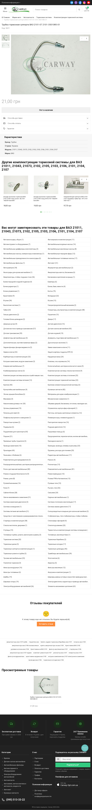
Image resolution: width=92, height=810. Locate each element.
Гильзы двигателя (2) (11, 314)
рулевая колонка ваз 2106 (20, 649)
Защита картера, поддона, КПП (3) (60, 352)
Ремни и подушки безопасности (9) (16, 474)
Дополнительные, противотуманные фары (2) (20, 343)
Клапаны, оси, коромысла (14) (59, 361)
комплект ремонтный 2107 (42, 653)
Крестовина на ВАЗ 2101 (39, 649)
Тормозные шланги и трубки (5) (14, 553)
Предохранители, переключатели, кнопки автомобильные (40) (69, 436)
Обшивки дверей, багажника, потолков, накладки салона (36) (69, 403)
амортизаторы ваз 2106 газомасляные (25, 645)
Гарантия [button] (46, 128)
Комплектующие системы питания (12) (17, 380)
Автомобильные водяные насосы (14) (62, 244)
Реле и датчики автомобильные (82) (16, 469)
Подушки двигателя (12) (57, 427)
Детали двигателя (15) (56, 324)
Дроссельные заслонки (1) (57, 343)
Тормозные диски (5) (11, 544)
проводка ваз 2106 (35, 660)
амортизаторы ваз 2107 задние (21, 653)
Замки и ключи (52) (10, 352)
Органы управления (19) (12, 408)
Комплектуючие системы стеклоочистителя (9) (65, 371)
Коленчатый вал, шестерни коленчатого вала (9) (66, 366)
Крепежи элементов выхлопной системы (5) (64, 385)
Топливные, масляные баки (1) (59, 535)
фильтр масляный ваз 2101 (58, 649)
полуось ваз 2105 (80, 642)
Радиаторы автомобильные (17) (60, 455)
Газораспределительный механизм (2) (62, 305)
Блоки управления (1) (11, 291)
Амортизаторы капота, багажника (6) (61, 272)
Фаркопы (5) (52, 563)
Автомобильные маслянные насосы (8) (62, 249)
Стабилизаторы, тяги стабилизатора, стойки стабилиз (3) (69, 516)
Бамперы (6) (52, 282)
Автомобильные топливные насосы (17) (62, 258)
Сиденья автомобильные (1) (58, 497)
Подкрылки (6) (8, 427)
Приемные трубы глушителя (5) (14, 441)
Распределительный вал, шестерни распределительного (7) (24, 464)
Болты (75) (52, 291)
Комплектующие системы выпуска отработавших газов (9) (24, 375)
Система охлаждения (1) (12, 507)
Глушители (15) (53, 314)
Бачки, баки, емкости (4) (56, 286)
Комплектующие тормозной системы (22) (63, 380)
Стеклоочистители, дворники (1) (15, 525)
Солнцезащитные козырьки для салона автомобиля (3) (68, 511)
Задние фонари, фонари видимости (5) (17, 347)
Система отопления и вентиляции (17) (62, 502)
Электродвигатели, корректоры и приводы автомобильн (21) (69, 582)
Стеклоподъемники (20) (56, 525)
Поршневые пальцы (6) (56, 432)
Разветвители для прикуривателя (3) (17, 460)
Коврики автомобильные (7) (13, 366)
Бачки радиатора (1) (11, 286)
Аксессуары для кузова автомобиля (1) (17, 272)
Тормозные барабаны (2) (57, 539)
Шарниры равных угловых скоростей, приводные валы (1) (69, 577)
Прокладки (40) (9, 450)
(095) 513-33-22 (13, 799)
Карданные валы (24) (56, 357)
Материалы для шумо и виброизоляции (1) (63, 394)
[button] (41, 212)
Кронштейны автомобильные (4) (15, 389)
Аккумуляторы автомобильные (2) (60, 268)
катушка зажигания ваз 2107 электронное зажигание (66, 656)
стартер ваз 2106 (75, 649)
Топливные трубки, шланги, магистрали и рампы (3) (22, 535)
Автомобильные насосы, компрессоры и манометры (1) (23, 254)
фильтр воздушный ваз (16, 656)
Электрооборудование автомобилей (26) (18, 586)
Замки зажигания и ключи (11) (59, 347)
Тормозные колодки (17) (57, 544)
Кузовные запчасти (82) (56, 389)
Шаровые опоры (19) (11, 582)
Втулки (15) (52, 300)
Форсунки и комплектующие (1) (59, 572)
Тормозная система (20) (12, 539)
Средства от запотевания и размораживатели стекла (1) (24, 516)
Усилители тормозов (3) (12, 563)
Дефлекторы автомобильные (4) (15, 338)
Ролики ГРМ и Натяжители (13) (59, 478)
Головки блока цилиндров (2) (14, 319)
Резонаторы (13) (54, 464)
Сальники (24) (53, 493)
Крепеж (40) (7, 385)
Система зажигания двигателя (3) (15, 502)
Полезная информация (10, 2)
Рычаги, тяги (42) (54, 488)
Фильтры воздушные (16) (12, 567)
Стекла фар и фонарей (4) (57, 521)
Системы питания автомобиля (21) (16, 511)
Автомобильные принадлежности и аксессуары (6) (22, 258)
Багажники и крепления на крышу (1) (61, 277)
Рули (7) (6, 488)
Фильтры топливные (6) (12, 572)
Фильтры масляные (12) (56, 567)
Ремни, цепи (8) (9, 478)
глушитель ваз (34, 642)
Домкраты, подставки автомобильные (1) (63, 338)
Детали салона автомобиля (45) (60, 329)
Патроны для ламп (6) (11, 413)
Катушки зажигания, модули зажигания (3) (19, 361)
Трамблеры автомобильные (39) (60, 553)
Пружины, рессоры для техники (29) (61, 450)
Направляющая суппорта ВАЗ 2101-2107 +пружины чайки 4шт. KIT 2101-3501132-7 (76, 198)
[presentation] (82, 38)
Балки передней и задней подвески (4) (17, 282)
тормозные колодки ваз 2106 (53, 660)
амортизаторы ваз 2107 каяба (17, 642)
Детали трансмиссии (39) (12, 333)
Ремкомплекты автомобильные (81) (61, 469)
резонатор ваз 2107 (60, 653)
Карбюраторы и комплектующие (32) (17, 357)
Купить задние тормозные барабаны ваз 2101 (56, 642)
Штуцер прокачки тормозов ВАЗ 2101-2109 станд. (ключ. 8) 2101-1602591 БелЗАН (14, 198)
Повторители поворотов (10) (58, 422)
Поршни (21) (7, 436)
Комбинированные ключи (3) (14, 371)
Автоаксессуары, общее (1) (13, 240)
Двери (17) (52, 319)
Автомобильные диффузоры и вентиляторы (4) (20, 249)
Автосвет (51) (53, 263)
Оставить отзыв (46, 624)
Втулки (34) (7, 300)
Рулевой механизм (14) (12, 483)
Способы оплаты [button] (46, 123)
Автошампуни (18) (10, 268)
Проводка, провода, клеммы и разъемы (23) (64, 446)
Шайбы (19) (7, 577)
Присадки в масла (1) (55, 441)
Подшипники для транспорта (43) (15, 432)
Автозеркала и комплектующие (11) (61, 240)
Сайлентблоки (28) (10, 493)
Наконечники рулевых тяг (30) (14, 403)
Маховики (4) (8, 399)
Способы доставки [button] (46, 118)
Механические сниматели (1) (58, 399)
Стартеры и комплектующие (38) (15, 521)
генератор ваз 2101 (75, 653)
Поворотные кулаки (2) (11, 422)
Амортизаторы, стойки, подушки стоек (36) (19, 277)
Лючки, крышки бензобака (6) (14, 394)
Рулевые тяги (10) (54, 483)
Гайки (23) (7, 310)
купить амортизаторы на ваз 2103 (52, 645)
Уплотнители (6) (54, 558)
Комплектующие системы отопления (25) (63, 375)
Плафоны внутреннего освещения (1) (17, 418)
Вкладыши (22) (53, 296)
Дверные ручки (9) (10, 324)
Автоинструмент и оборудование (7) (16, 244)
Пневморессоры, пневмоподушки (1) (61, 418)
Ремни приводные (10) (56, 474)
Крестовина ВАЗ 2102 (72, 645)
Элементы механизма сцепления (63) (62, 586)
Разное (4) (51, 460)
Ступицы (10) (8, 530)
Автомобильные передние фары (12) (61, 254)
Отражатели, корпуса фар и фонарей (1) (62, 408)
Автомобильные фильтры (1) (14, 263)
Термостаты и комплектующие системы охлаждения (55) (69, 530)
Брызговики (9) (9, 296)
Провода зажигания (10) (12, 446)
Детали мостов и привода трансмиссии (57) (19, 329)
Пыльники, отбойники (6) (12, 455)
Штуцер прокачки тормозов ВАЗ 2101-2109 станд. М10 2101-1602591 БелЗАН (45, 198)
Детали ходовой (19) (55, 333)
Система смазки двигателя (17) (59, 507)
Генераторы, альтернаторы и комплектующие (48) (66, 310)
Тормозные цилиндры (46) (57, 549)
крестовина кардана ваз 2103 (36, 656)
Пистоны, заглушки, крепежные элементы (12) (65, 413)
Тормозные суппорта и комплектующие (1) (19, 549)
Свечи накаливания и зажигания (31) (17, 497)
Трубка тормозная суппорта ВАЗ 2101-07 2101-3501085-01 (45, 698)
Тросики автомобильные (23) (14, 558)
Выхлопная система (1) (11, 305)
